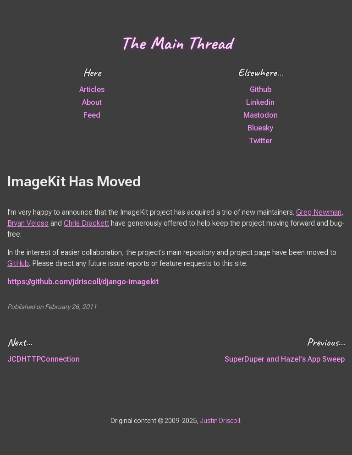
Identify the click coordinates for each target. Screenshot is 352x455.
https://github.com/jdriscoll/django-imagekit (83, 281)
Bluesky (260, 128)
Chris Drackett (86, 223)
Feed (91, 115)
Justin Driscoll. (221, 420)
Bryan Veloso (28, 223)
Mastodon (260, 115)
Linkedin (260, 102)
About (92, 102)
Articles (91, 89)
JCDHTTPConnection (43, 359)
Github (260, 89)
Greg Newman (318, 212)
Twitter (260, 140)
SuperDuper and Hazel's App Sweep (285, 359)
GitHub (18, 263)
